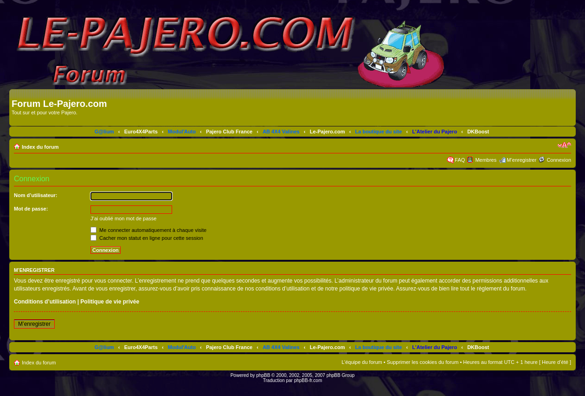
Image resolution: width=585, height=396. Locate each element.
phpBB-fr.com (308, 380)
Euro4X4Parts (141, 131)
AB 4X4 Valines (281, 131)
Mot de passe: (31, 208)
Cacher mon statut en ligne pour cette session (146, 238)
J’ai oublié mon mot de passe (123, 218)
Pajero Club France (229, 131)
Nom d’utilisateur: (36, 195)
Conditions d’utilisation (45, 301)
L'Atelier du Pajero (434, 131)
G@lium (104, 131)
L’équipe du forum (361, 362)
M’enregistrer (521, 160)
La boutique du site (378, 131)
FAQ (460, 160)
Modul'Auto (182, 131)
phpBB (263, 375)
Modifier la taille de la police (564, 145)
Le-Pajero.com (327, 131)
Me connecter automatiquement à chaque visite (148, 230)
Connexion (558, 160)
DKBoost (478, 131)
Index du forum (40, 147)
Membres (485, 160)
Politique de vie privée (109, 301)
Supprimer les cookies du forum (423, 362)
